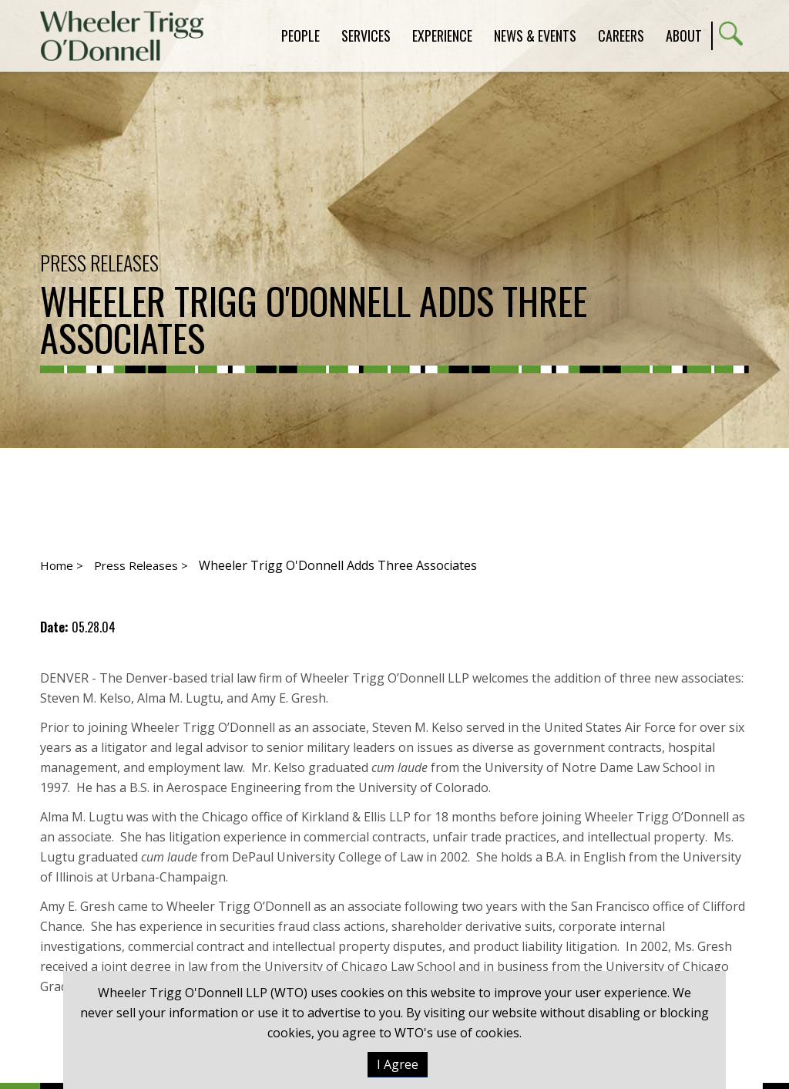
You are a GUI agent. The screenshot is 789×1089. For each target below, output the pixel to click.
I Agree (397, 1064)
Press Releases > (141, 565)
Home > (61, 565)
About (684, 35)
